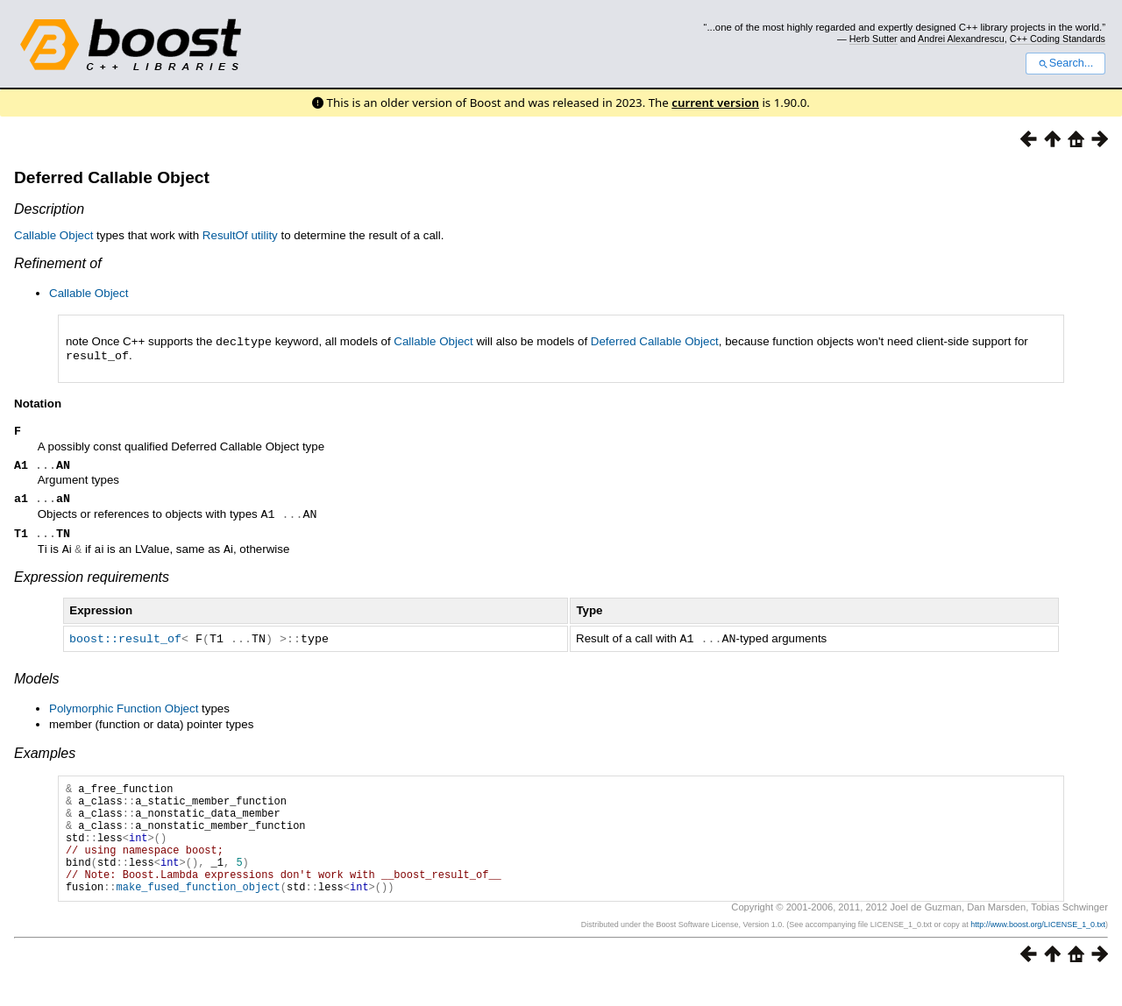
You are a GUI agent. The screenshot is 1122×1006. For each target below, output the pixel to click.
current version (715, 102)
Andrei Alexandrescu (961, 38)
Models (37, 681)
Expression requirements (91, 580)
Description (49, 209)
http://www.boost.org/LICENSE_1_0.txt (1037, 950)
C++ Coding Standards (1057, 38)
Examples (44, 755)
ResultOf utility (240, 235)
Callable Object (53, 235)
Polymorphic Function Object (123, 711)
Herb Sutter (873, 38)
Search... (1065, 63)
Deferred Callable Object (111, 177)
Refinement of (58, 263)
